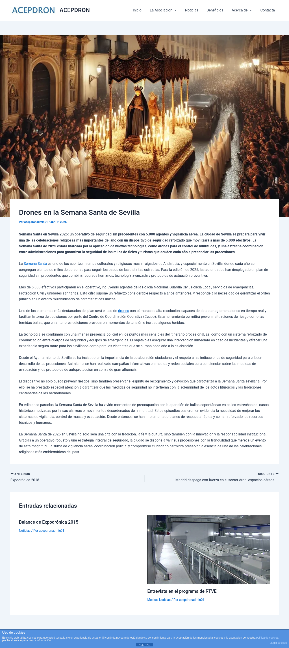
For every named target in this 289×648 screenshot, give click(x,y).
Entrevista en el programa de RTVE (182, 591)
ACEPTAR (144, 645)
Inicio (143, 10)
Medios (152, 600)
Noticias (195, 10)
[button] (180, 10)
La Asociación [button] (168, 10)
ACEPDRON (75, 10)
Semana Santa (35, 263)
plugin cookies (278, 642)
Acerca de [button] (243, 10)
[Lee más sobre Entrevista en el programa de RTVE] (208, 549)
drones (123, 311)
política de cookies (267, 637)
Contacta (268, 10)
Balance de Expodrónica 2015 (48, 522)
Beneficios (218, 10)
